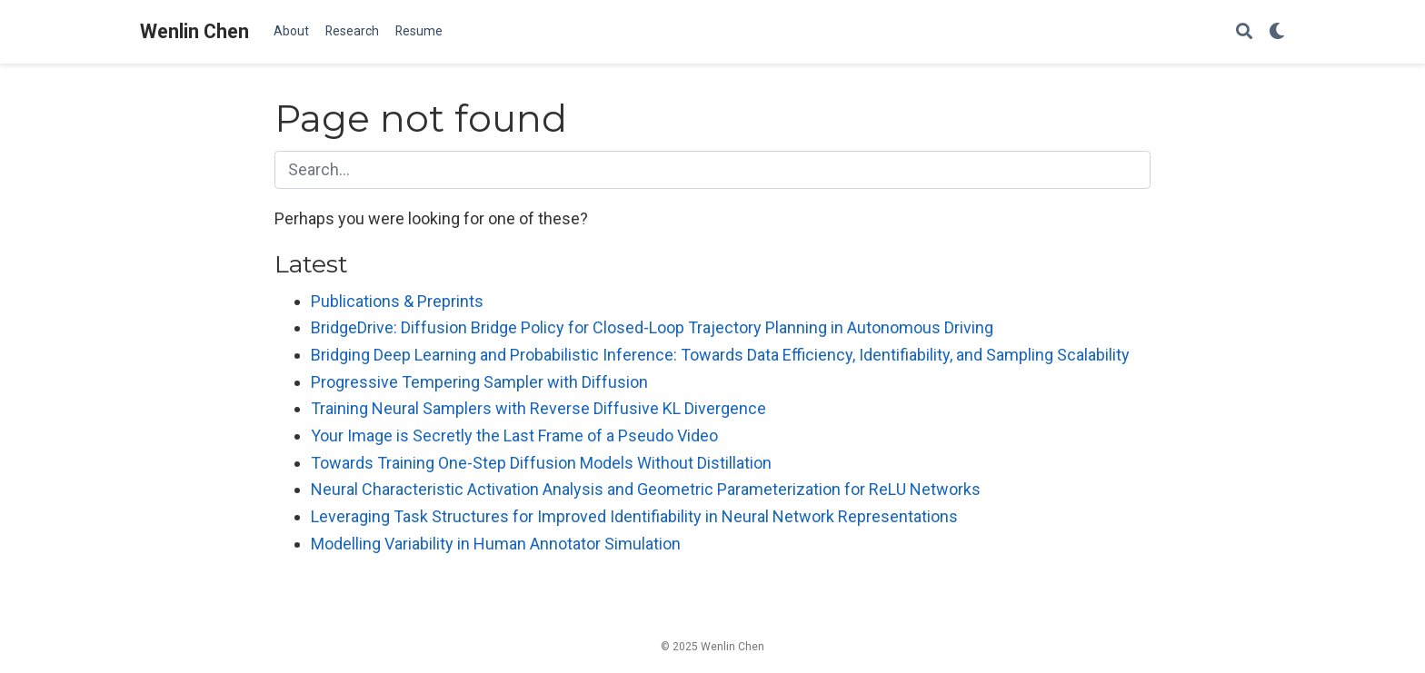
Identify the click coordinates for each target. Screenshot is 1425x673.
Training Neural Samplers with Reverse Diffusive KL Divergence (538, 408)
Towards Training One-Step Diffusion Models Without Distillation (541, 462)
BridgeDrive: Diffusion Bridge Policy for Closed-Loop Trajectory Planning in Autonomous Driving (652, 327)
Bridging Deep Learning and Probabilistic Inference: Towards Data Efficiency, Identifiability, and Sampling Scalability (720, 354)
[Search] (1244, 32)
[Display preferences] (1277, 32)
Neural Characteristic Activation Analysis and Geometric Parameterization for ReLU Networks (646, 489)
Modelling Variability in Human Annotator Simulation (496, 543)
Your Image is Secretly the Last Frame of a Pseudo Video (514, 435)
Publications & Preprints (397, 301)
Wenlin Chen (194, 31)
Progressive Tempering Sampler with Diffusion (479, 381)
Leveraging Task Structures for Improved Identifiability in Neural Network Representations (634, 516)
